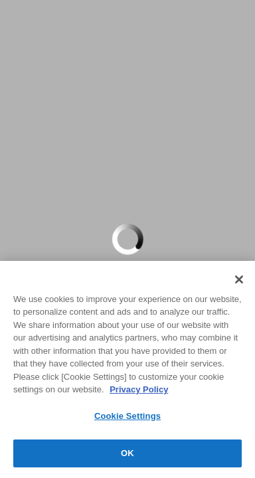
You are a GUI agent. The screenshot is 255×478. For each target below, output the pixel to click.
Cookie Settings (127, 416)
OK (127, 453)
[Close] (239, 279)
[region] (127, 369)
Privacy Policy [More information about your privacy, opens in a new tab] (139, 389)
